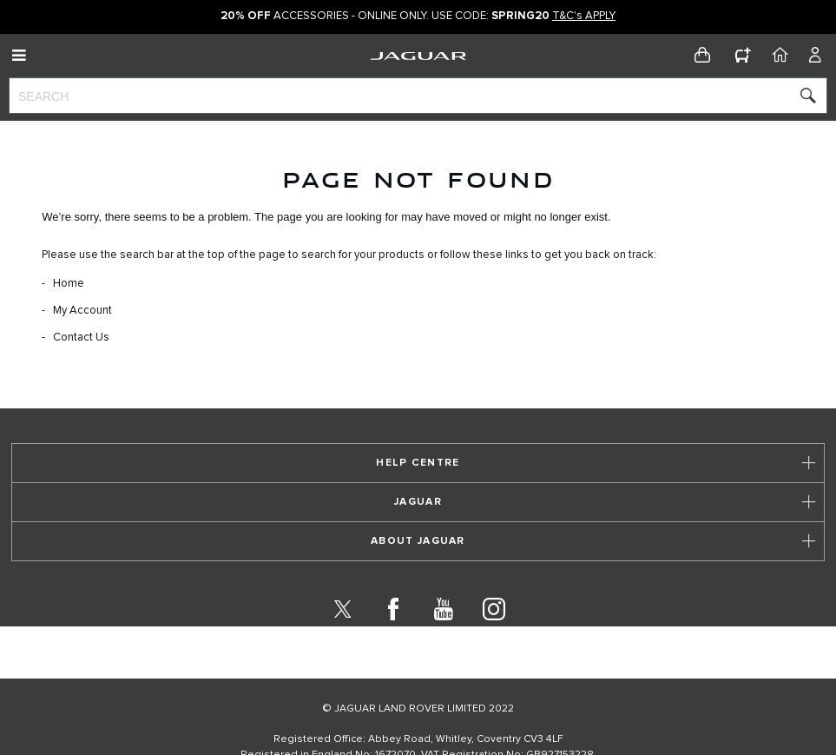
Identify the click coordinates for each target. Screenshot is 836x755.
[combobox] (418, 95)
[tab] (418, 497)
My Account (82, 310)
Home (68, 283)
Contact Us (81, 337)
